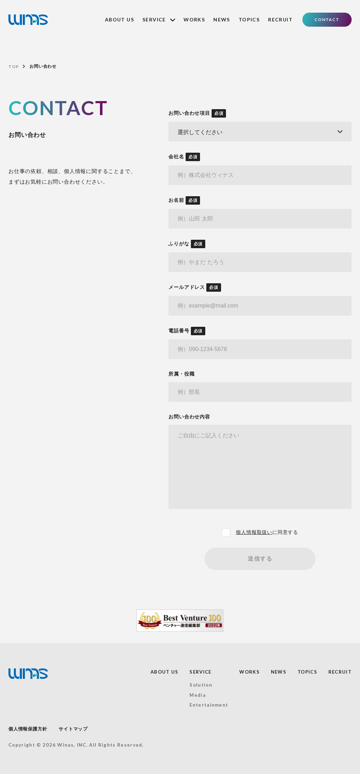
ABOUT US (119, 19)
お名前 (184, 200)
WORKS (194, 19)
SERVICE (158, 19)
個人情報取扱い (254, 532)
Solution (200, 685)
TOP (13, 66)
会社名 (184, 157)
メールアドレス (194, 287)
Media (197, 695)
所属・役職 (181, 374)
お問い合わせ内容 (189, 416)
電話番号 (186, 331)
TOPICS (249, 19)
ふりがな (186, 244)
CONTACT (326, 19)
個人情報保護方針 (27, 729)
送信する (260, 559)
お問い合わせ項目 (197, 113)
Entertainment (208, 705)
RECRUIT (280, 19)
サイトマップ (73, 729)
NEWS (221, 19)
